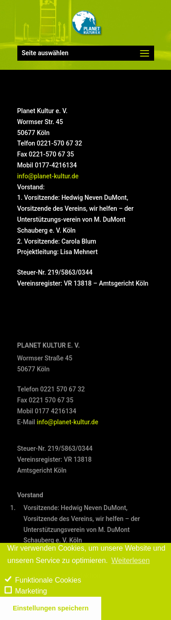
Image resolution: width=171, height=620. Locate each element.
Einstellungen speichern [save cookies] (50, 608)
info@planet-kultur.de (48, 176)
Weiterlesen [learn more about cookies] (130, 560)
